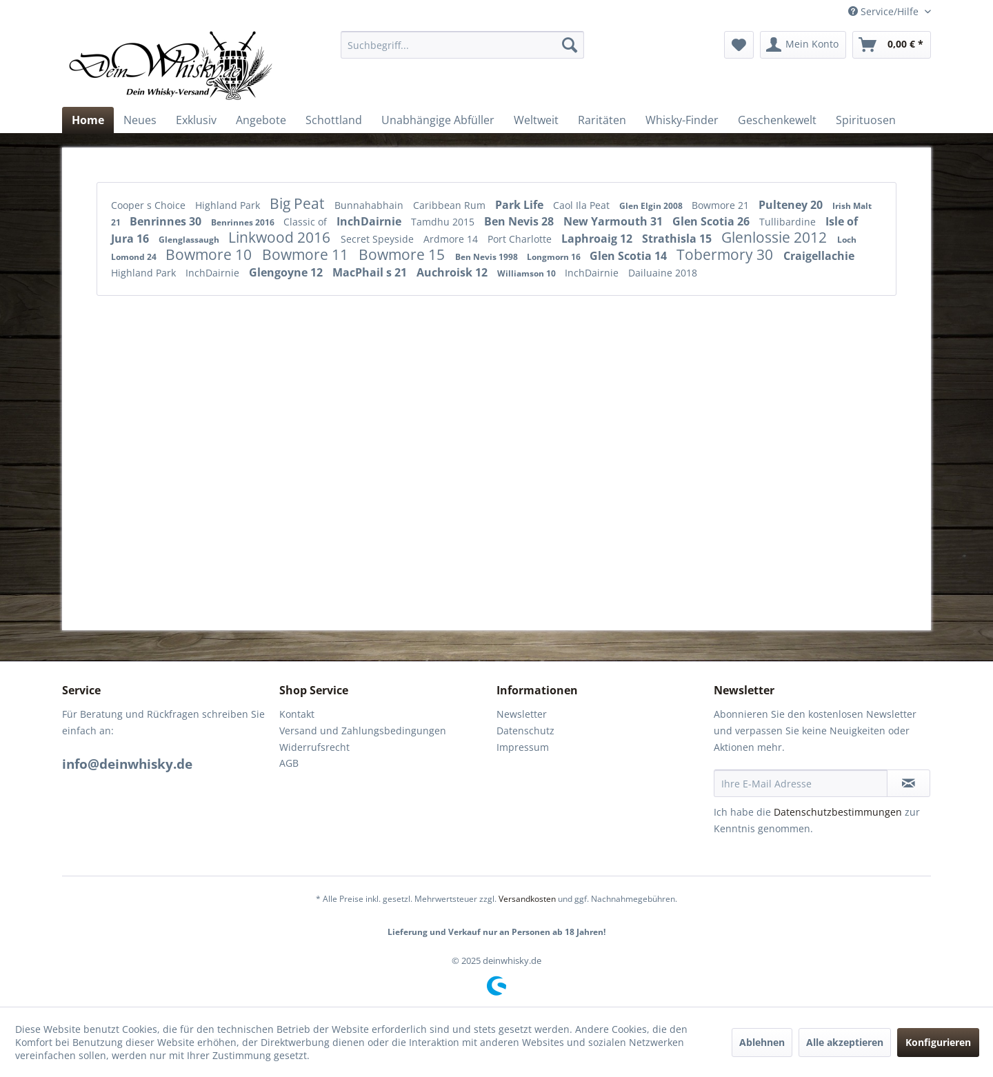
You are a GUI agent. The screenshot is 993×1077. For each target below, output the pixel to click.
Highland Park (229, 205)
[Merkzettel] (739, 45)
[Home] (88, 120)
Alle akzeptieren (844, 1042)
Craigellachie (818, 255)
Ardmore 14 (452, 238)
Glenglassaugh (190, 239)
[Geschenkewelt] (777, 120)
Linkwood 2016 (281, 237)
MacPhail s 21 (371, 272)
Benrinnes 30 (167, 221)
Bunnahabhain (370, 205)
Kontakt (296, 714)
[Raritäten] (602, 120)
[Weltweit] (536, 120)
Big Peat (299, 203)
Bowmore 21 (722, 205)
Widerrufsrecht (314, 747)
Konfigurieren (938, 1042)
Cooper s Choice (149, 205)
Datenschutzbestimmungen (838, 811)
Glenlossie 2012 (775, 237)
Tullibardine (789, 221)
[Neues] (140, 120)
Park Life (520, 204)
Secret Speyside (379, 238)
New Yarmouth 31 (614, 221)
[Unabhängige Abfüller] (438, 120)
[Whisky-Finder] (682, 120)
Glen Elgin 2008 (652, 206)
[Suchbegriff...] (462, 45)
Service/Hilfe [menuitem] (884, 11)
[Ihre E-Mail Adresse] (800, 783)
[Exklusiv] (196, 120)
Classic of (306, 221)
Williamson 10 (527, 273)
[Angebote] (261, 120)
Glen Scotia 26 (712, 221)
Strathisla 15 (678, 238)
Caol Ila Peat (582, 205)
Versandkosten (527, 899)
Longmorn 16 (555, 257)
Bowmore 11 (307, 254)
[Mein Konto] (803, 45)
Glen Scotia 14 (630, 255)
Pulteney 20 (792, 204)
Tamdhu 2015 (444, 221)
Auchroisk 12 (453, 272)
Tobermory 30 (726, 254)
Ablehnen (762, 1042)
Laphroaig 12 (598, 238)
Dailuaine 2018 (662, 272)
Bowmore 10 (210, 254)
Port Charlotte (521, 238)
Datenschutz (525, 730)
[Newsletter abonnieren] (908, 783)
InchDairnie (370, 221)
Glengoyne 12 (287, 272)
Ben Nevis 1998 (487, 257)
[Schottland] (334, 120)
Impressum (522, 747)
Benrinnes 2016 (244, 222)
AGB (289, 762)
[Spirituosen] (865, 120)
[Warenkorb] (891, 45)
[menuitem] (462, 45)
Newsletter (521, 714)
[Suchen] (569, 45)
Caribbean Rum (450, 205)
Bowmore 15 (403, 254)
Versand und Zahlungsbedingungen (362, 730)
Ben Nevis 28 (520, 221)
